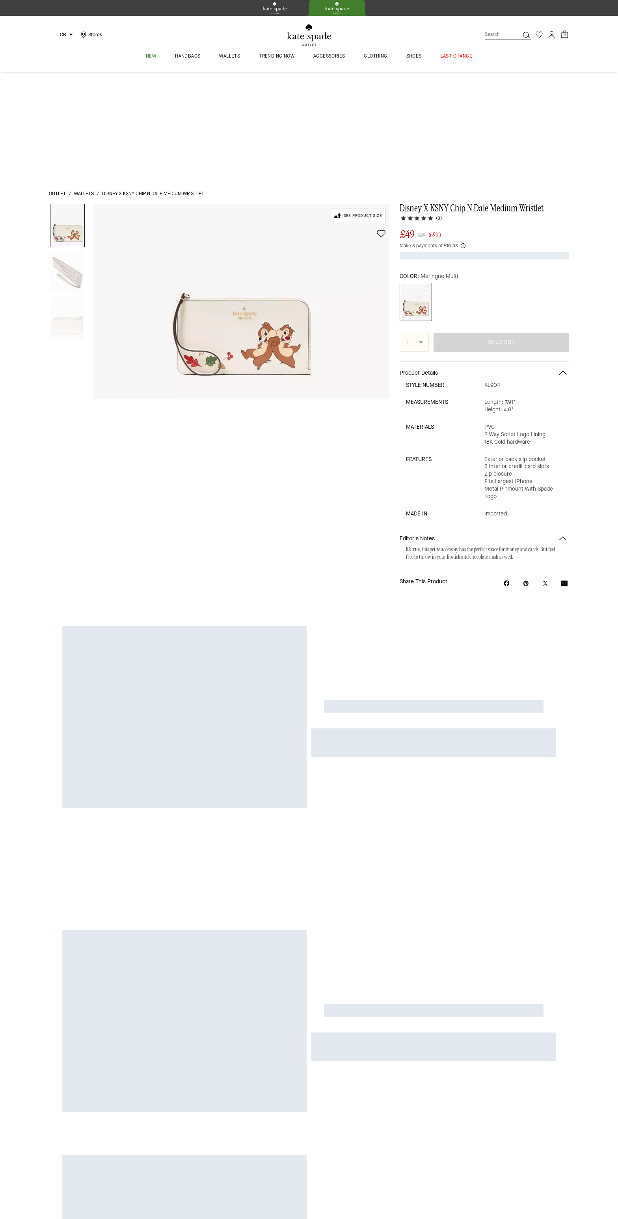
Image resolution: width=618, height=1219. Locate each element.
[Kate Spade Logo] (309, 35)
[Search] (496, 34)
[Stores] (90, 34)
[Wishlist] (539, 34)
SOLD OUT (501, 219)
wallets (84, 83)
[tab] (275, 8)
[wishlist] (381, 123)
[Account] (552, 34)
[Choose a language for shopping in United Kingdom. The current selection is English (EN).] (62, 34)
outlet (57, 83)
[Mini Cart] (564, 34)
